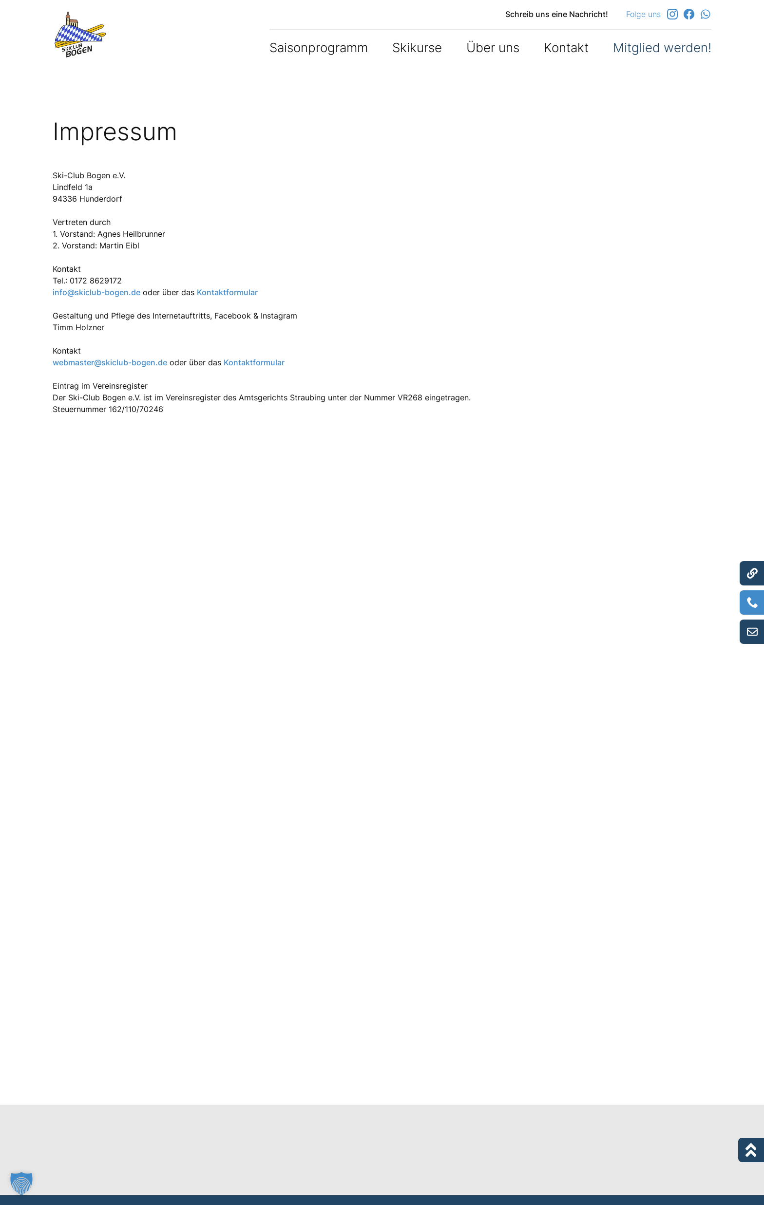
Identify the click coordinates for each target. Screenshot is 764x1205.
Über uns (492, 47)
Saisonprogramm (318, 47)
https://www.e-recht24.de (129, 1067)
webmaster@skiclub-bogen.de (110, 362)
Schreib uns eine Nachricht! (556, 14)
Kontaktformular (227, 292)
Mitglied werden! (662, 47)
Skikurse (417, 47)
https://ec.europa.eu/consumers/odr (451, 498)
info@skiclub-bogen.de (96, 292)
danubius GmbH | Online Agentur (114, 1098)
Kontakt (566, 47)
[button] (21, 1183)
